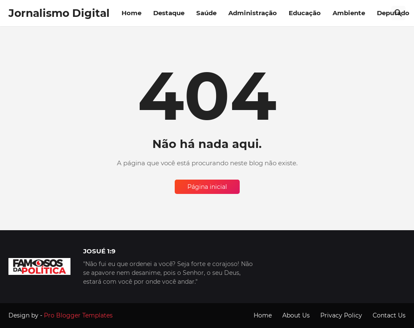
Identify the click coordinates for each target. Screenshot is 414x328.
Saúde (206, 13)
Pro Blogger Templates (78, 315)
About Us (296, 315)
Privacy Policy (341, 315)
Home (131, 13)
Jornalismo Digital (59, 13)
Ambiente (349, 13)
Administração (252, 13)
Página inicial (207, 187)
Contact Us (389, 315)
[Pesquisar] (398, 13)
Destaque (168, 13)
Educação (305, 13)
